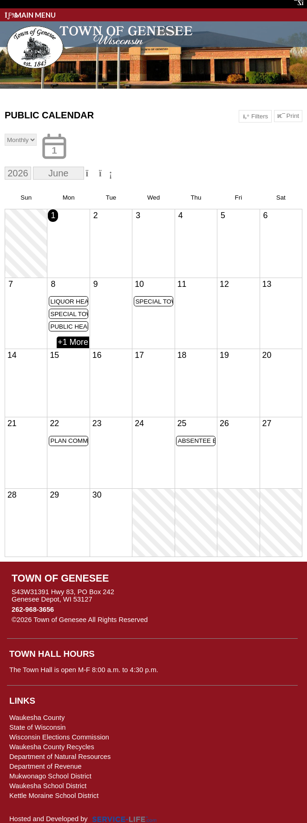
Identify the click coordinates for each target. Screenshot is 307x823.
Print (288, 116)
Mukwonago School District (50, 776)
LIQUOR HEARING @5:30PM (70, 301)
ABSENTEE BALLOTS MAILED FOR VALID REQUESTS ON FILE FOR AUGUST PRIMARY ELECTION (197, 440)
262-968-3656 (33, 609)
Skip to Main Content (188, 619)
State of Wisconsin (37, 727)
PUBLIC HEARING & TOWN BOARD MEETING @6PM (70, 326)
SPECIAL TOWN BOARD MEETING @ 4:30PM (70, 314)
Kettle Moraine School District (53, 795)
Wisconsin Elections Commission (59, 737)
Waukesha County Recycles (51, 747)
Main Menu (30, 15)
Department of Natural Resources (60, 756)
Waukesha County (37, 717)
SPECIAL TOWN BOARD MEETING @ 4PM (154, 301)
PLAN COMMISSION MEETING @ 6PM (70, 440)
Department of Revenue (45, 766)
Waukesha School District (47, 786)
